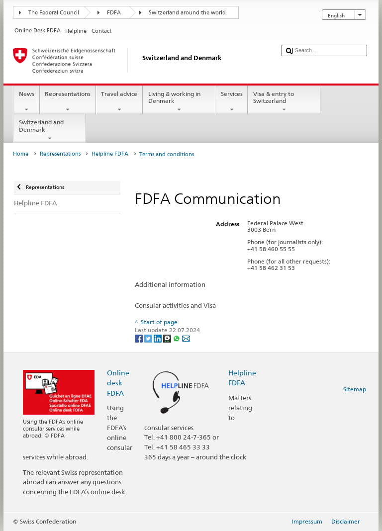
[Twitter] (149, 338)
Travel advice (119, 102)
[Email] (186, 338)
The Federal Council (53, 12)
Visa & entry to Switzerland (284, 102)
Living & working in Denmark (179, 102)
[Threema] (168, 338)
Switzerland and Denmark (50, 130)
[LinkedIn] (158, 338)
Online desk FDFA (118, 382)
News (26, 102)
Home (20, 154)
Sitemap (354, 389)
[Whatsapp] (177, 338)
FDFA (114, 12)
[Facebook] (139, 338)
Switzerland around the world (187, 12)
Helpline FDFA (110, 154)
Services (231, 102)
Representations (68, 102)
